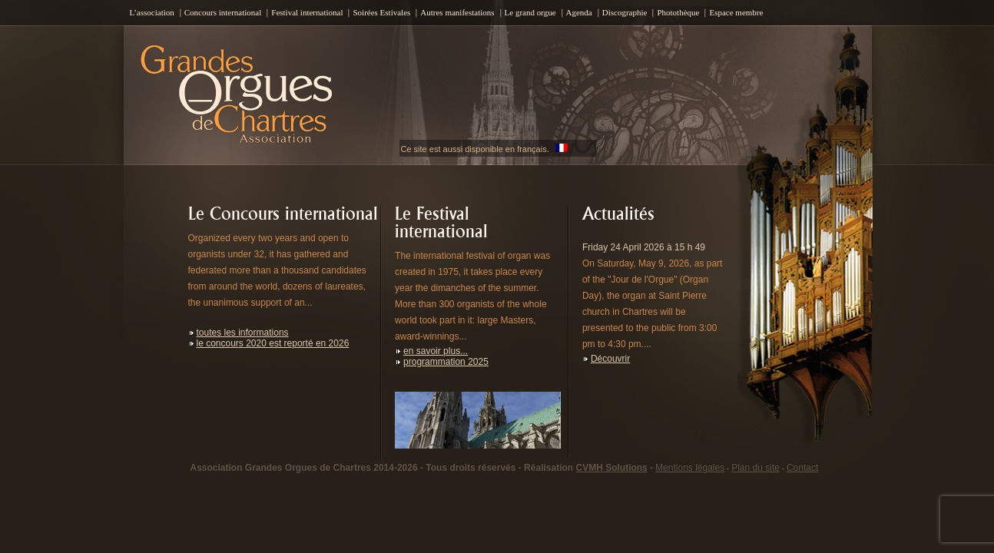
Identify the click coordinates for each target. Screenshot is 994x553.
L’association (152, 12)
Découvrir (610, 358)
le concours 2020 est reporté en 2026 (273, 343)
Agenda (579, 12)
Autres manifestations (457, 12)
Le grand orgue (530, 12)
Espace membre (736, 12)
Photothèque (678, 12)
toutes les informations (243, 332)
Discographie (625, 12)
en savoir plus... (435, 351)
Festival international (307, 12)
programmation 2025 (446, 361)
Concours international (223, 12)
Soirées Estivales (381, 12)
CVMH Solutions (611, 467)
